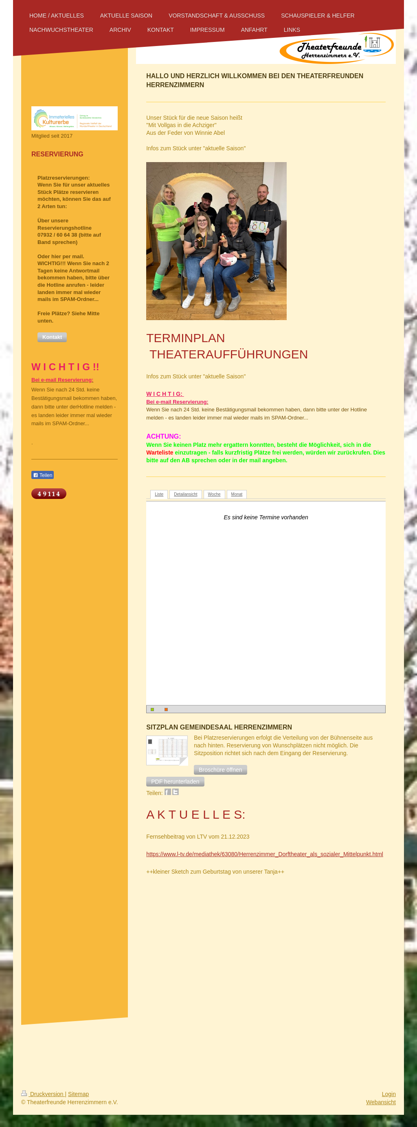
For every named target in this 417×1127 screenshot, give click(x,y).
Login (389, 1094)
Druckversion (43, 1094)
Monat (237, 494)
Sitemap (78, 1094)
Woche (214, 494)
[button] (220, 770)
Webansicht (381, 1102)
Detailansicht (185, 494)
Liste (159, 494)
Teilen (42, 475)
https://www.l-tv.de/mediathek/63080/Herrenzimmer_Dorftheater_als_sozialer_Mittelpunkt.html (264, 854)
